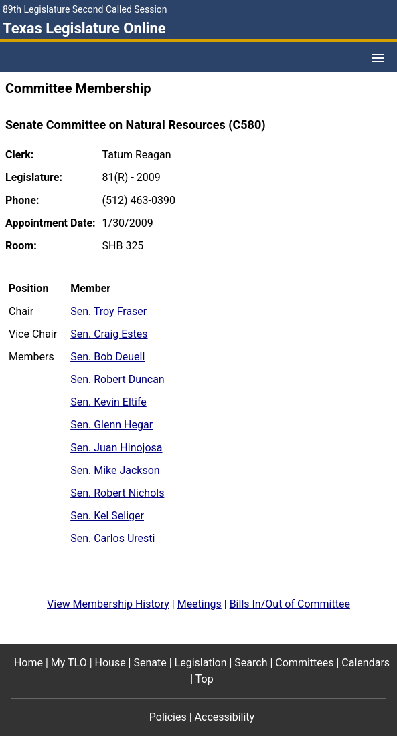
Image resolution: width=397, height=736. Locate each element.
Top (204, 678)
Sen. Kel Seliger (107, 515)
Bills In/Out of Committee (290, 604)
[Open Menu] (378, 58)
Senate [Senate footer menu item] (149, 662)
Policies (168, 717)
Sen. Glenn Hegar (111, 424)
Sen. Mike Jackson (115, 470)
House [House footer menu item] (110, 662)
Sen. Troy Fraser (108, 311)
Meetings (199, 604)
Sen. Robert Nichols (117, 493)
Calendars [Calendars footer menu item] (365, 662)
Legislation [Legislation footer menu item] (201, 662)
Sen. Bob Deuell (107, 356)
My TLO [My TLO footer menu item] (69, 662)
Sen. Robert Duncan (117, 379)
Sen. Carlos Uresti (112, 538)
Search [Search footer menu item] (250, 662)
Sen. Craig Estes (108, 334)
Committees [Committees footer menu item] (304, 662)
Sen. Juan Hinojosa (116, 447)
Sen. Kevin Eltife (108, 402)
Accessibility (225, 717)
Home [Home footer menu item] (28, 662)
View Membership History (108, 604)
